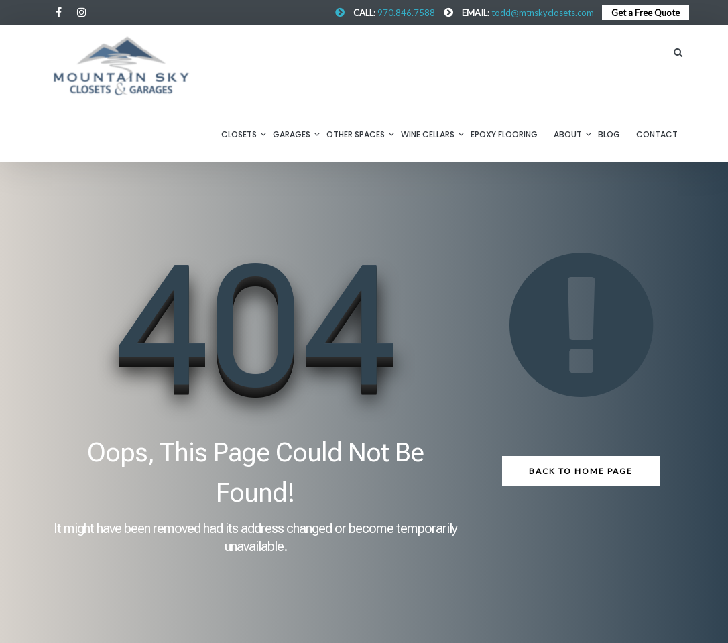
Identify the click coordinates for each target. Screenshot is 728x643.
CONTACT (657, 134)
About (568, 134)
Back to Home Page (581, 471)
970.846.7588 (406, 12)
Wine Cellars (427, 134)
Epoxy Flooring (504, 134)
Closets (239, 134)
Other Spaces (355, 134)
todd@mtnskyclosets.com (542, 12)
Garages (291, 134)
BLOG (609, 134)
